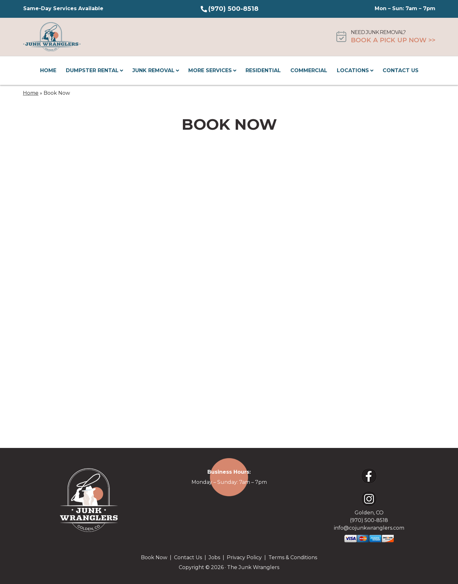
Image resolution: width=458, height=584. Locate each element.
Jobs (214, 557)
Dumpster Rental (95, 70)
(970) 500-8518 (233, 8)
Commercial (308, 70)
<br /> (229, 278)
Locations (355, 70)
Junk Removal (156, 70)
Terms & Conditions (292, 557)
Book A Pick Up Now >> (393, 40)
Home (48, 70)
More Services (212, 70)
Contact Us (401, 70)
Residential (263, 70)
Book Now (154, 557)
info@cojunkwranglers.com (369, 528)
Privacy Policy (244, 557)
